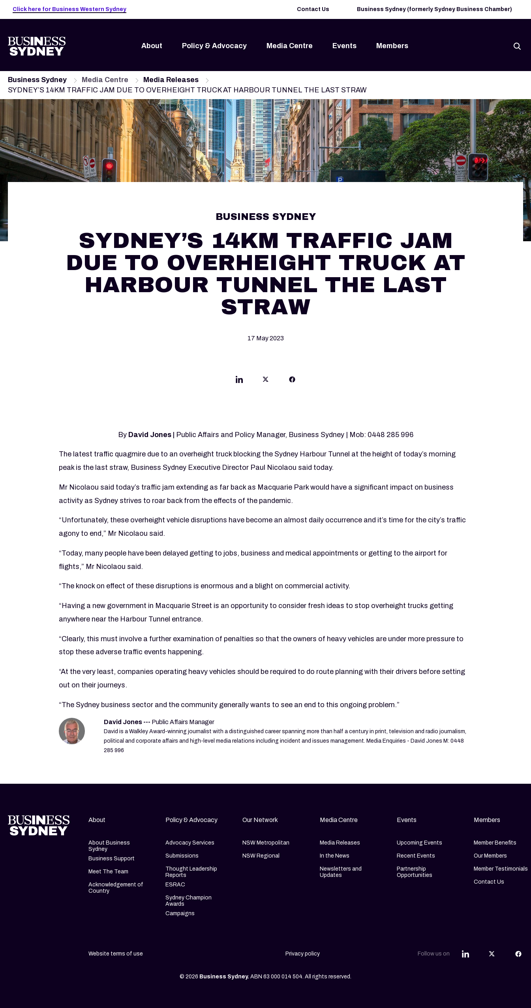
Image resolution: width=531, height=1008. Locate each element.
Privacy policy (302, 954)
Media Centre (289, 46)
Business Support (111, 859)
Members (392, 46)
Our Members (490, 856)
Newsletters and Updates (341, 872)
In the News (334, 856)
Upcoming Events (419, 843)
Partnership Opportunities (414, 872)
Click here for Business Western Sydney (69, 9)
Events (344, 46)
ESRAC (175, 885)
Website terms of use (115, 954)
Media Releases (340, 843)
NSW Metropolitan (265, 843)
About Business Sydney (109, 846)
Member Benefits (495, 843)
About (151, 46)
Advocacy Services (189, 843)
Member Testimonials (501, 869)
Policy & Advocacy (214, 46)
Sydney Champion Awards (188, 901)
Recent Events (416, 856)
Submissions (182, 856)
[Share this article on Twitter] (265, 381)
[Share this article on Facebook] (292, 381)
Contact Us (313, 9)
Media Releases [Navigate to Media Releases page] (171, 80)
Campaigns (180, 913)
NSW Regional (261, 856)
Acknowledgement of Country (115, 888)
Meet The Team (108, 872)
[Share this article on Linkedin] (239, 381)
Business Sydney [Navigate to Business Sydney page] (37, 80)
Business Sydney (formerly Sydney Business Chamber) (434, 9)
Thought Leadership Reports (191, 872)
